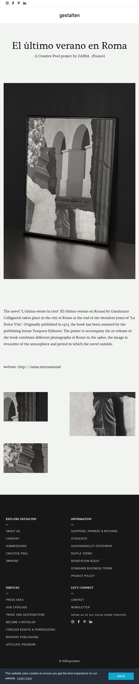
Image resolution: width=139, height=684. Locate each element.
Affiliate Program (20, 644)
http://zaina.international (39, 367)
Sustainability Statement (91, 546)
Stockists (79, 538)
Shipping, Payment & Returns (94, 531)
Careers (12, 538)
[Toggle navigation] (5, 15)
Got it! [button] (121, 676)
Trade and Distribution (25, 614)
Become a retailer (20, 622)
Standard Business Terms (91, 568)
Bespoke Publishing (22, 637)
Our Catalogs (16, 607)
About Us (13, 531)
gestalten (74, 661)
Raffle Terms (81, 553)
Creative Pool (17, 553)
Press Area (15, 600)
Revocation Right (85, 561)
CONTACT (77, 600)
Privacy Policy (83, 576)
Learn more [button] (24, 678)
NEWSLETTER (80, 607)
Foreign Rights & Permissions (30, 629)
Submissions (16, 546)
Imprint (12, 561)
